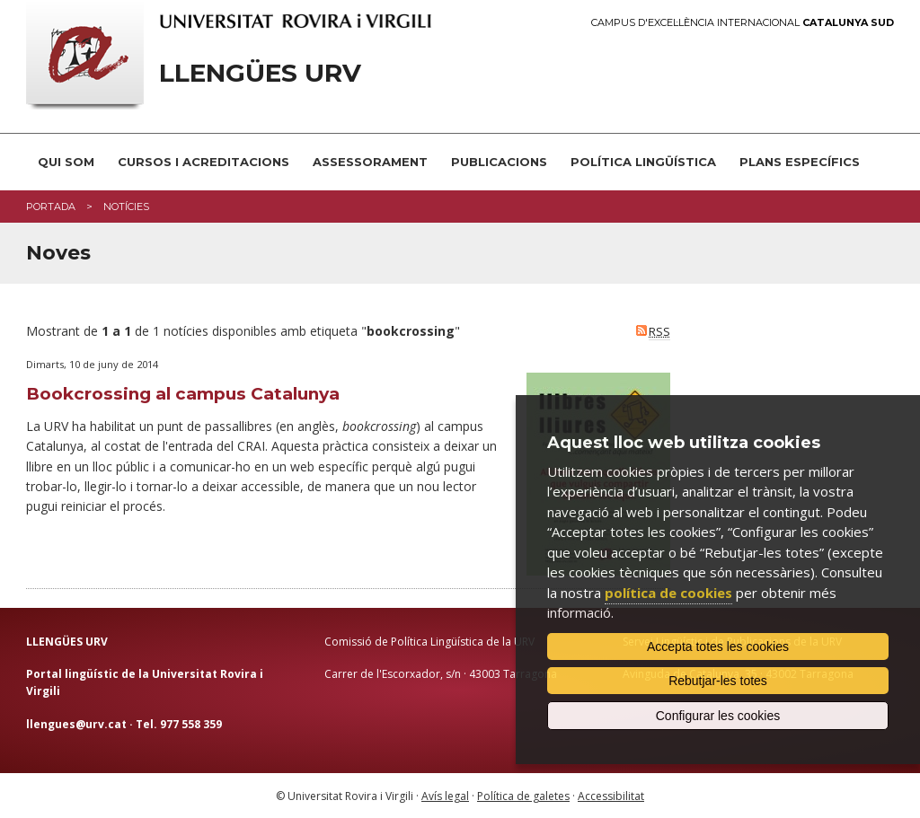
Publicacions (499, 161)
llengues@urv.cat (76, 724)
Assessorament (370, 161)
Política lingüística (643, 161)
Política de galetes (523, 796)
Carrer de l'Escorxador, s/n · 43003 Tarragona (440, 674)
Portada (50, 206)
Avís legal (445, 796)
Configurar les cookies (718, 715)
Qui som (66, 161)
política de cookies (668, 593)
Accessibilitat (611, 796)
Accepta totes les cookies (718, 646)
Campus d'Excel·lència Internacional (742, 23)
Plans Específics (799, 161)
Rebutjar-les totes (717, 680)
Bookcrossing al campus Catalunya (183, 393)
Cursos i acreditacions (203, 161)
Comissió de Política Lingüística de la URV (429, 641)
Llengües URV (260, 73)
